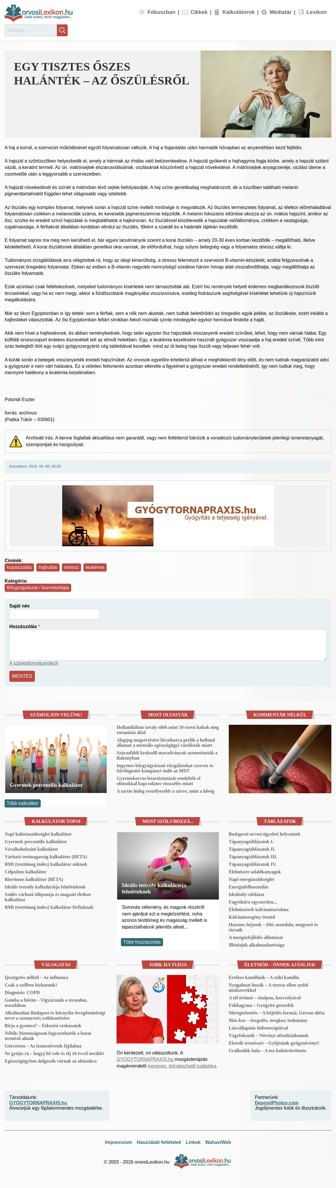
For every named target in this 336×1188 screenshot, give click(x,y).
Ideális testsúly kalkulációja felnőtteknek (45, 886)
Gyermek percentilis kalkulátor (46, 784)
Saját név (19, 605)
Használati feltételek (159, 1141)
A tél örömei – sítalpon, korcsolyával (265, 996)
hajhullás (48, 567)
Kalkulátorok (238, 12)
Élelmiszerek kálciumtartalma (259, 908)
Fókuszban (161, 12)
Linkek (193, 1141)
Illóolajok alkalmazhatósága (257, 944)
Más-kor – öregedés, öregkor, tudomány (268, 1019)
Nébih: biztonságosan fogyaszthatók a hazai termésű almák (48, 1035)
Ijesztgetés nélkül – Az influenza (36, 976)
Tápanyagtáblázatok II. (252, 848)
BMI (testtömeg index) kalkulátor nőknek (46, 863)
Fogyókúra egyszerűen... (253, 901)
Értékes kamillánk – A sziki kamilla (264, 976)
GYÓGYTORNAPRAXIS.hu (145, 1058)
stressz (71, 567)
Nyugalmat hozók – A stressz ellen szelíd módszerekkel (268, 987)
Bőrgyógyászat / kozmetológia (38, 587)
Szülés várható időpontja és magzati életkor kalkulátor (48, 896)
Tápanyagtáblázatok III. (253, 855)
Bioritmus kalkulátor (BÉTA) (34, 878)
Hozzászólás (23, 626)
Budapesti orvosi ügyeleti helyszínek (265, 833)
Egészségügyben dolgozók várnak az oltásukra (50, 1060)
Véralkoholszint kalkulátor (31, 848)
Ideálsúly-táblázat (246, 893)
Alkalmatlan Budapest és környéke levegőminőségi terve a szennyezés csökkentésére (55, 1014)
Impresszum (118, 1141)
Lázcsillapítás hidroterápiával (258, 1027)
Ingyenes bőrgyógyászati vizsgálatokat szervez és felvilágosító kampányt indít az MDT (165, 767)
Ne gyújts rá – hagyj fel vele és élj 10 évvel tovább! (54, 1052)
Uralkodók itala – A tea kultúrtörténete (267, 1049)
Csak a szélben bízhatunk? (31, 984)
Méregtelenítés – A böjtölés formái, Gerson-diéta (277, 1011)
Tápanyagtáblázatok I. (251, 840)
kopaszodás (19, 567)
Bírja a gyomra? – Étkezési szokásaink (43, 1024)
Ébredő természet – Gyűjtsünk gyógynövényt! (274, 1042)
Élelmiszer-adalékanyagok (255, 870)
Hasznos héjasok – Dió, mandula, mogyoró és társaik (273, 926)
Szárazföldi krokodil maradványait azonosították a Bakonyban (167, 755)
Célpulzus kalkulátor (26, 870)
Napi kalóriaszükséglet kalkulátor (38, 833)
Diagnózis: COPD (22, 991)
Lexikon (317, 12)
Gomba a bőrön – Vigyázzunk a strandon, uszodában (46, 1002)
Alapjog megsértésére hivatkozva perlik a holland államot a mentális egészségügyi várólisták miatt (166, 742)
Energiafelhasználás (249, 886)
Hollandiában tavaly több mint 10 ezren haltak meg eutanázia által (168, 729)
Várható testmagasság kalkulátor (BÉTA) (46, 855)
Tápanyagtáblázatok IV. (252, 863)
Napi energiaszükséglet (251, 878)
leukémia (95, 567)
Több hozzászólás (142, 941)
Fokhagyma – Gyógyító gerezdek (261, 1004)
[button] (266, 94)
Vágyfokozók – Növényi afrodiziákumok (269, 1034)
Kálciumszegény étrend (252, 916)
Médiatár (281, 12)
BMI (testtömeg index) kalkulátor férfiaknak (49, 906)
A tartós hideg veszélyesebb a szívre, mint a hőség (165, 790)
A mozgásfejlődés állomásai (256, 936)
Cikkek (199, 12)
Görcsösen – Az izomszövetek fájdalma (43, 1045)
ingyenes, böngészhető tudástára (182, 1065)
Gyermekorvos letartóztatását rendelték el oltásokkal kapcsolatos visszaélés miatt (158, 780)
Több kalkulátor (22, 802)
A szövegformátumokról (33, 663)
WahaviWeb (218, 1141)
